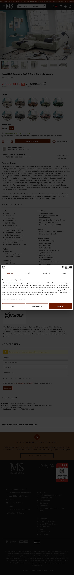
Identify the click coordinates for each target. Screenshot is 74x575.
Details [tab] (28, 273)
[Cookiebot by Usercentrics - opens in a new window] (63, 267)
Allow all (60, 306)
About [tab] (64, 273)
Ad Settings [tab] (46, 273)
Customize (37, 306)
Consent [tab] (10, 273)
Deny (13, 306)
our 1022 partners (14, 283)
